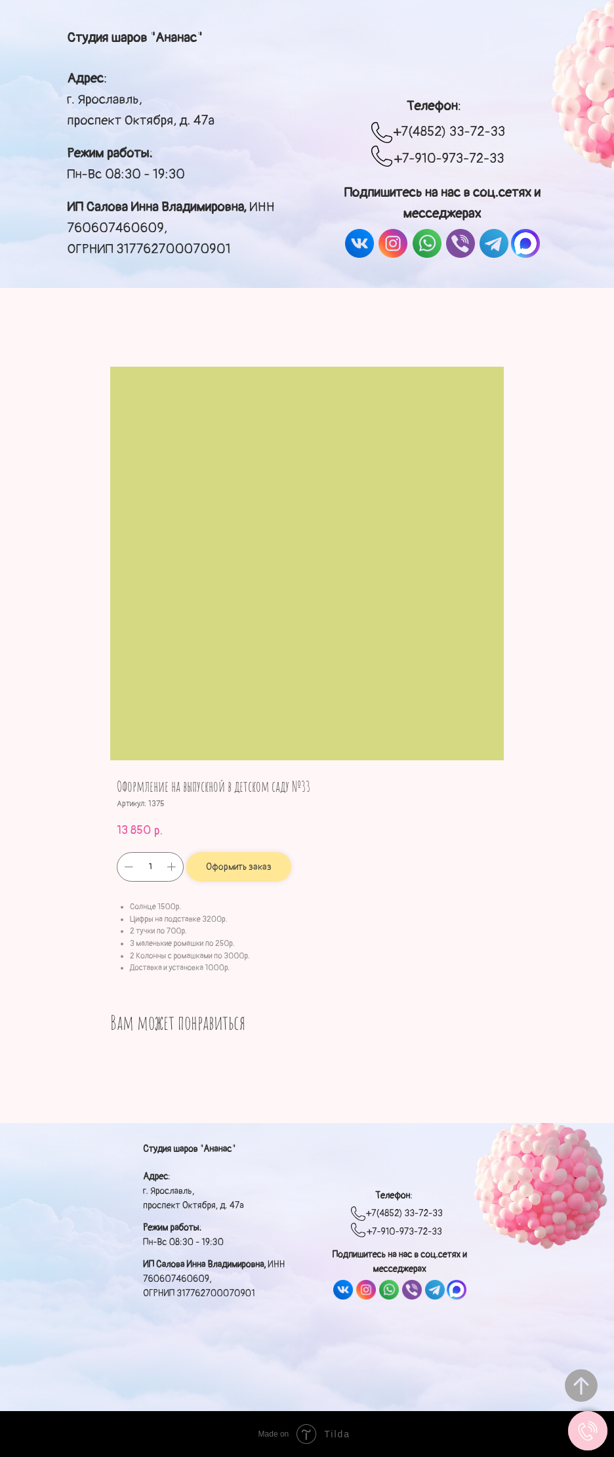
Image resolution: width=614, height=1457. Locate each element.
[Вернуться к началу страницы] (581, 1385)
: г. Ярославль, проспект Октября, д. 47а (141, 99)
